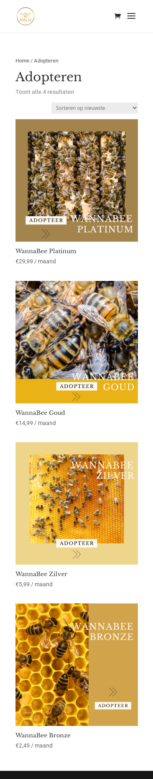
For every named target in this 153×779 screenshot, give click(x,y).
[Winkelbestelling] (94, 108)
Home (22, 61)
